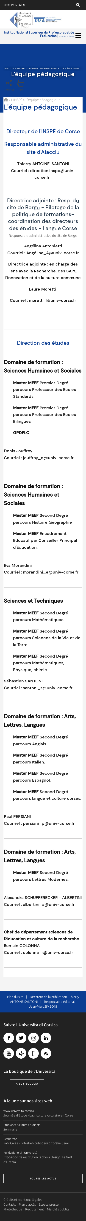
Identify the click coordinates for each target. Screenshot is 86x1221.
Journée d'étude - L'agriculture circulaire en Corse (38, 1115)
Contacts (9, 1204)
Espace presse (49, 1204)
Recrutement (34, 1209)
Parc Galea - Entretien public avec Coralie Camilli (37, 1143)
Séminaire (10, 1129)
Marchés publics (58, 1209)
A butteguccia (27, 1083)
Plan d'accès (27, 1204)
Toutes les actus (43, 1178)
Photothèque (12, 1209)
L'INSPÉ (16, 100)
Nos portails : (15, 5)
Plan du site (15, 997)
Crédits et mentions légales (22, 1199)
